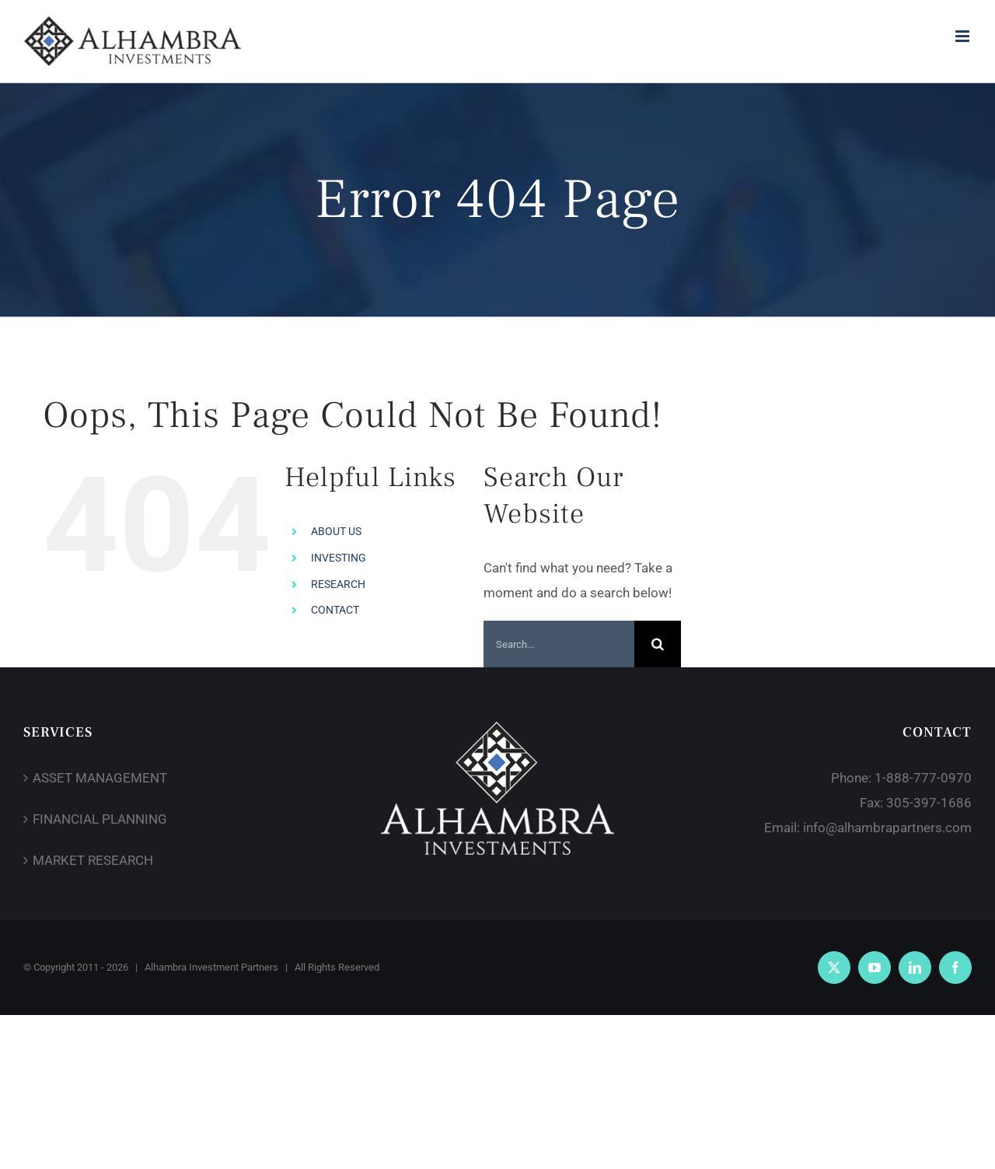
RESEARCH (338, 584)
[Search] (657, 644)
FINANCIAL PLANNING (100, 819)
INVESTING (338, 557)
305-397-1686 (929, 802)
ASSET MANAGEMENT (100, 778)
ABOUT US (336, 531)
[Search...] (559, 644)
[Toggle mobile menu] (963, 36)
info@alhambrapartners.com (887, 827)
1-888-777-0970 (923, 778)
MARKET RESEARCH (93, 860)
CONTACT (335, 610)
